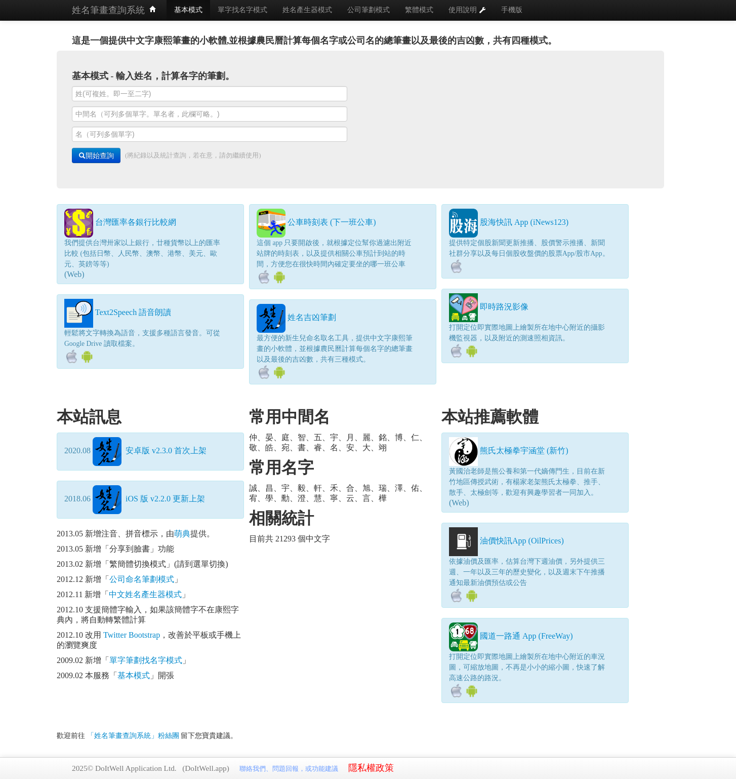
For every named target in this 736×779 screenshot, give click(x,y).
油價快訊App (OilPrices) (522, 540)
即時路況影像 (504, 306)
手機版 (511, 10)
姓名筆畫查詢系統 (114, 10)
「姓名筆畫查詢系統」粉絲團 (134, 735)
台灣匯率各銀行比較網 (135, 222)
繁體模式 (419, 10)
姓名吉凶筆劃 (312, 317)
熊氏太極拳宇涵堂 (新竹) (524, 450)
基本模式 (188, 10)
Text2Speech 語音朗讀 (133, 312)
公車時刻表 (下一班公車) (332, 222)
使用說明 (467, 10)
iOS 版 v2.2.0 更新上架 (149, 498)
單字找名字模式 (242, 10)
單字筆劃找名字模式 (145, 660)
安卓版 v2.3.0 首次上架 (150, 450)
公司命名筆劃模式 (141, 579)
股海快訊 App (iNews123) (524, 222)
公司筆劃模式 (368, 10)
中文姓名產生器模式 (145, 594)
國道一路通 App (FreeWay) (526, 636)
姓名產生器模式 (307, 10)
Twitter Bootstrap (131, 635)
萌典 (182, 533)
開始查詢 (96, 155)
